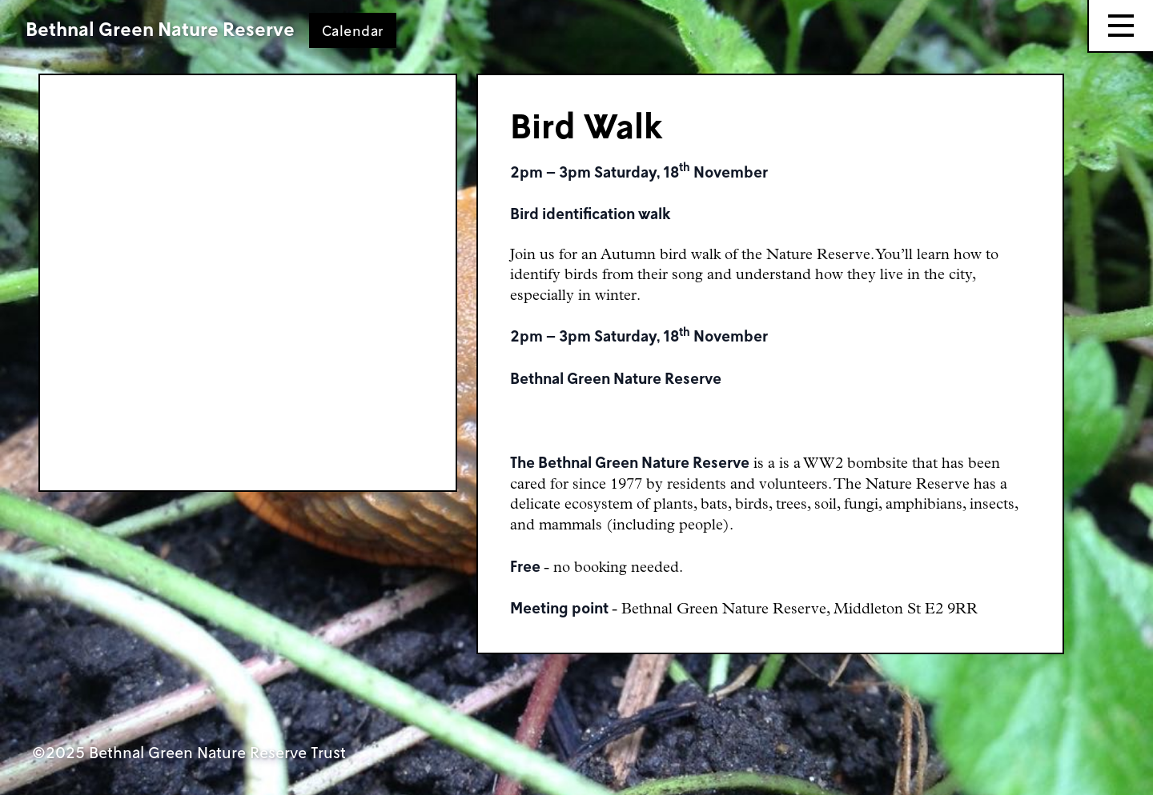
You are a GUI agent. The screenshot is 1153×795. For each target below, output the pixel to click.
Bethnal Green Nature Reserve (160, 29)
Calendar (353, 30)
